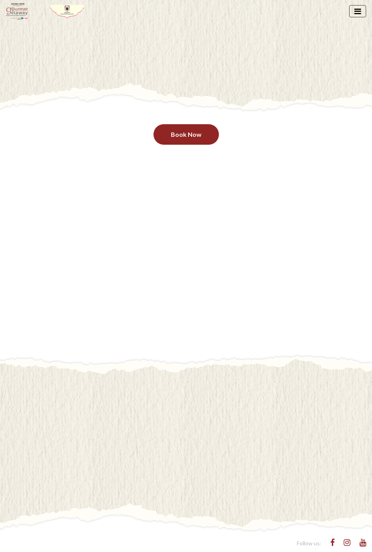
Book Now (186, 134)
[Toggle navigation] (357, 11)
